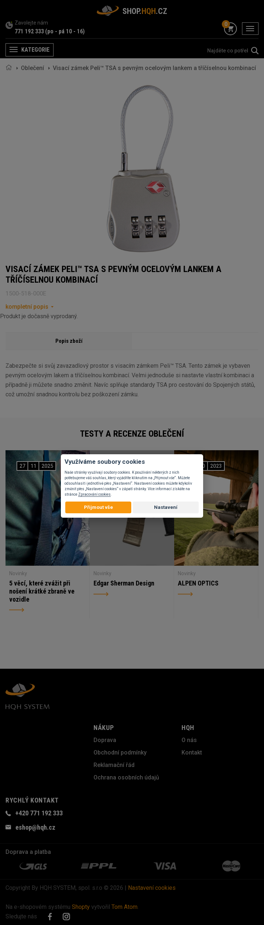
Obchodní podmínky (120, 752)
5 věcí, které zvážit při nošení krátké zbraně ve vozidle (41, 591)
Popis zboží (68, 341)
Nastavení (165, 507)
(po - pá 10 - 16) (65, 31)
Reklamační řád (114, 764)
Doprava (105, 740)
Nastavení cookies (152, 887)
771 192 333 (29, 31)
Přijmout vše (98, 507)
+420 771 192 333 (39, 813)
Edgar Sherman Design (124, 583)
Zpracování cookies (94, 494)
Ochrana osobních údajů (126, 777)
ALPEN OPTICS (198, 583)
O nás (189, 740)
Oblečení (32, 68)
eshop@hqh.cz (35, 827)
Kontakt (192, 752)
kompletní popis (27, 306)
